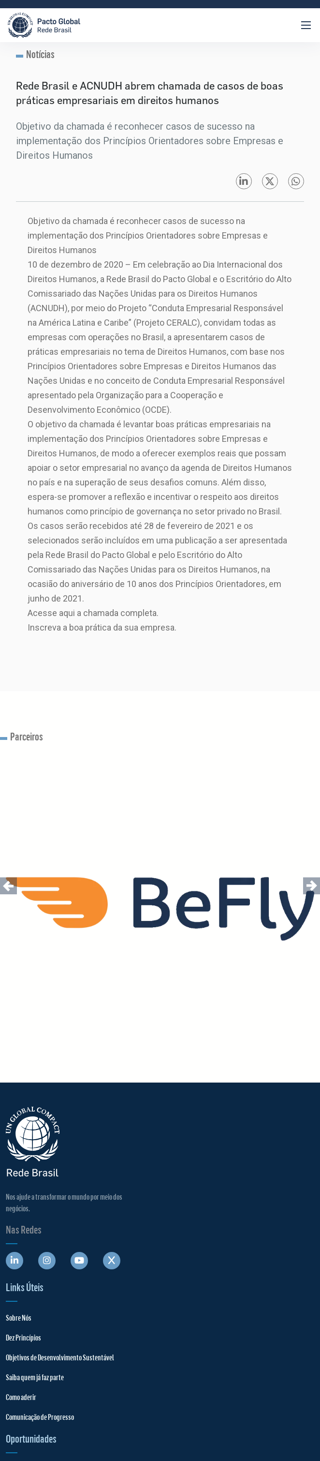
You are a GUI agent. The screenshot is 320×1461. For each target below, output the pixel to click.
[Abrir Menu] (306, 25)
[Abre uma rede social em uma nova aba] (14, 1260)
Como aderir (21, 1396)
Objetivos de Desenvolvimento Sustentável (60, 1357)
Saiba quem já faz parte (35, 1377)
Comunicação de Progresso (40, 1416)
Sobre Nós (18, 1317)
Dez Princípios (23, 1337)
